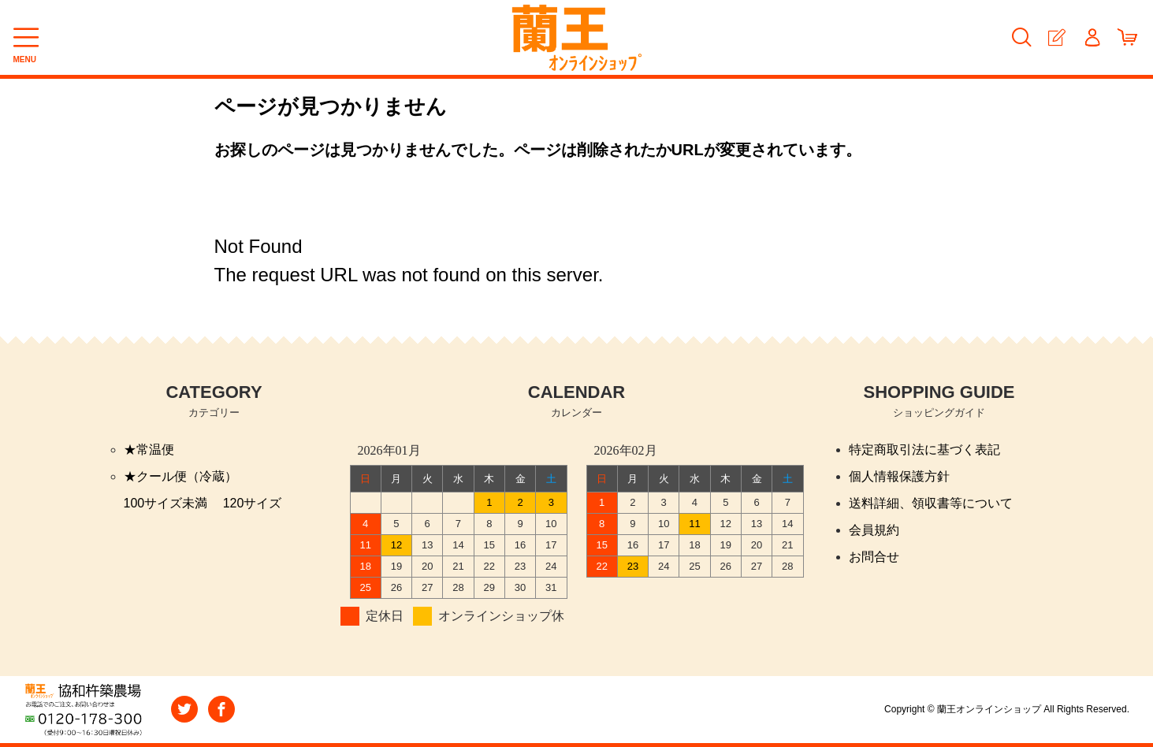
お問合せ (874, 556)
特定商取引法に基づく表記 (924, 449)
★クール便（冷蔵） (180, 476)
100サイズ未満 (166, 503)
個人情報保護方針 (899, 476)
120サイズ (252, 503)
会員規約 (874, 530)
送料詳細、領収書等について (931, 503)
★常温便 (149, 449)
